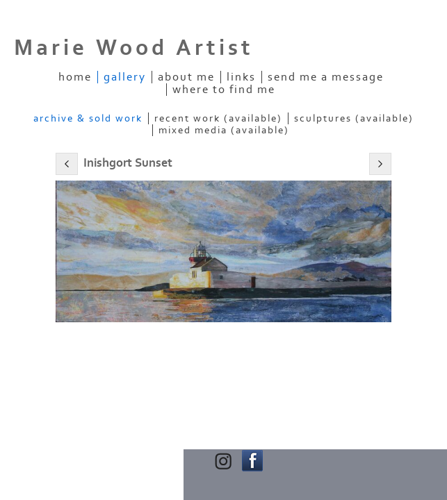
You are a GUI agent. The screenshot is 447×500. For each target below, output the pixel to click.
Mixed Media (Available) (224, 130)
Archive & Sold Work (88, 118)
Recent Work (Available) (218, 118)
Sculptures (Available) (354, 118)
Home (75, 77)
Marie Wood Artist (134, 48)
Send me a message (326, 77)
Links (241, 77)
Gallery (125, 77)
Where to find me (223, 89)
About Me (186, 77)
